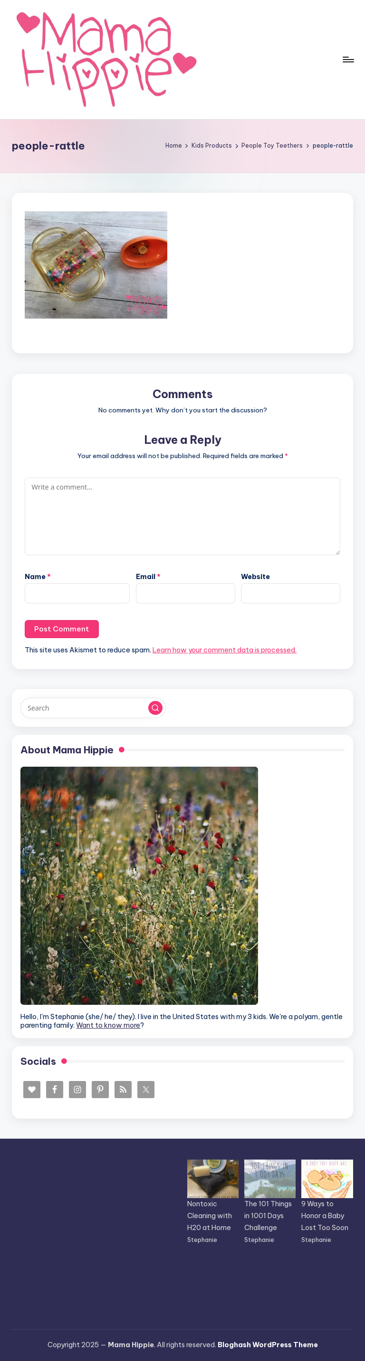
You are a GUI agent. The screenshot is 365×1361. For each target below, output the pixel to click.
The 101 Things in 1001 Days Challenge (268, 1216)
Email (148, 576)
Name (38, 576)
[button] (155, 708)
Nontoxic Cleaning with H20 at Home (209, 1216)
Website (255, 576)
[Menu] (348, 59)
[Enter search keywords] (92, 708)
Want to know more (108, 1025)
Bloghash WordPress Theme (268, 1345)
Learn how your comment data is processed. (225, 650)
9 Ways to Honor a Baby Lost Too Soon (324, 1216)
